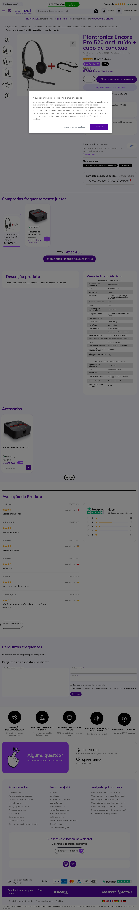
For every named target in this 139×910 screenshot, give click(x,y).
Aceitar (99, 127)
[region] (70, 112)
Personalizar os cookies (74, 127)
